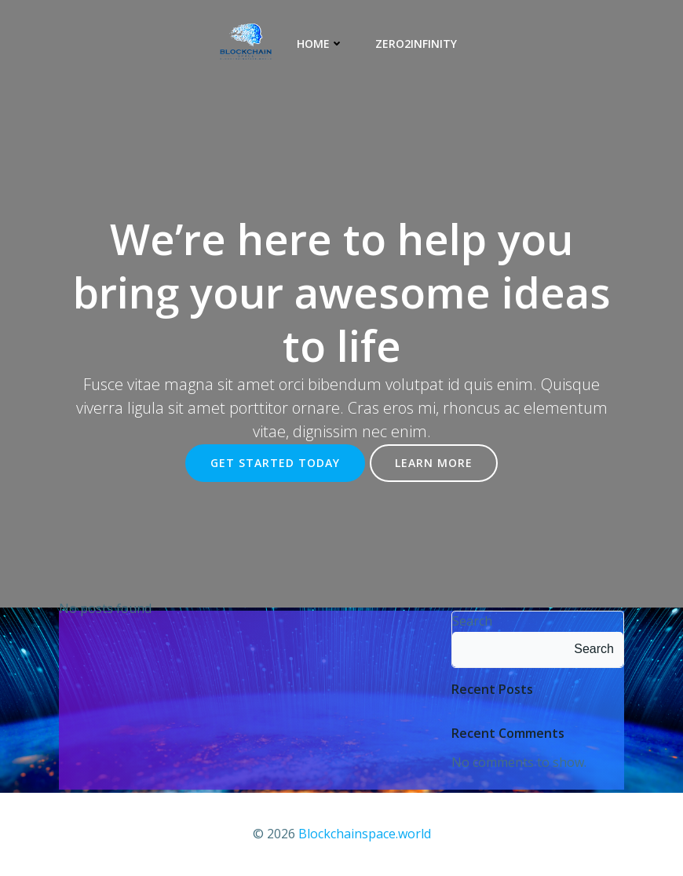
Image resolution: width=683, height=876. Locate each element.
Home (320, 43)
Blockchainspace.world (364, 833)
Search (472, 621)
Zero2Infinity (416, 43)
